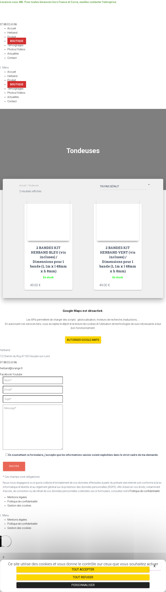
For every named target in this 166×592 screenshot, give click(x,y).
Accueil (11, 28)
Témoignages (15, 45)
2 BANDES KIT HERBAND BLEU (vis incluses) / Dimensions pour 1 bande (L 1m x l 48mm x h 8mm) (48, 259)
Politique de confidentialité (145, 491)
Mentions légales (17, 497)
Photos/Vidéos (16, 49)
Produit (11, 36)
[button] (8, 24)
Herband (12, 32)
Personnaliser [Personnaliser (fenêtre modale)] (83, 585)
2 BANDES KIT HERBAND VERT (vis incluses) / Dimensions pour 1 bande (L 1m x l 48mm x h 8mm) (117, 259)
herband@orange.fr (11, 368)
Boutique (16, 41)
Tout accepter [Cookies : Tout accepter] (83, 569)
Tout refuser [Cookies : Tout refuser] (83, 577)
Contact (12, 57)
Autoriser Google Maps (83, 339)
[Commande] (123, 187)
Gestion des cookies (19, 505)
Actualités (13, 53)
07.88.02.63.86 (8, 362)
